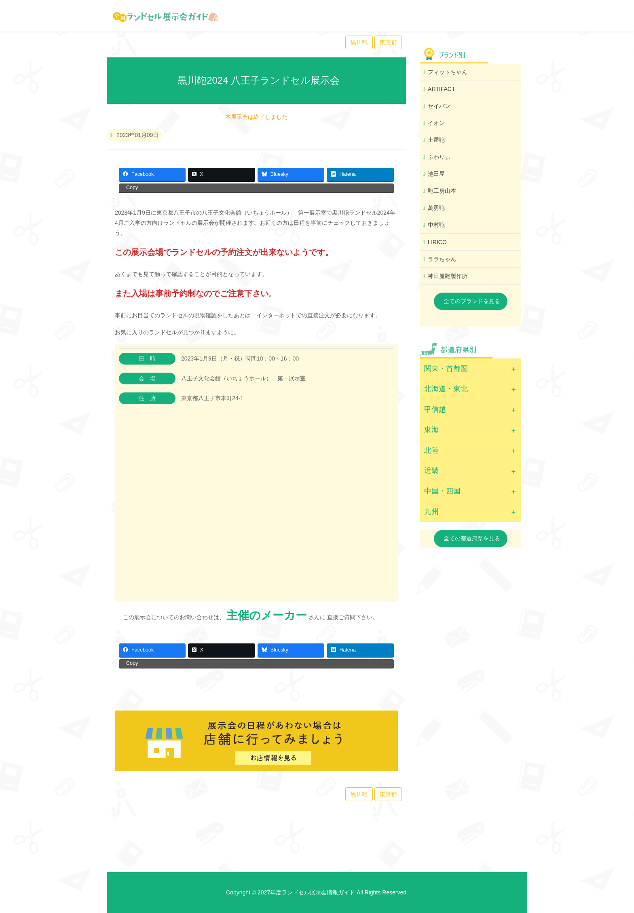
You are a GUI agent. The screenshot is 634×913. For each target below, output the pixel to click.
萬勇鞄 (436, 208)
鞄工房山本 (442, 191)
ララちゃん (442, 259)
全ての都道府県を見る (472, 538)
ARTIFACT (441, 89)
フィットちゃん (447, 72)
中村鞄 (436, 224)
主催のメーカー (266, 615)
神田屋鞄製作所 (447, 276)
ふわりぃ (439, 157)
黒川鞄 (359, 42)
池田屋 (436, 174)
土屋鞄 (436, 140)
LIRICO (437, 242)
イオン (436, 123)
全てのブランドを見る (472, 301)
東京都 (388, 42)
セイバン (439, 106)
